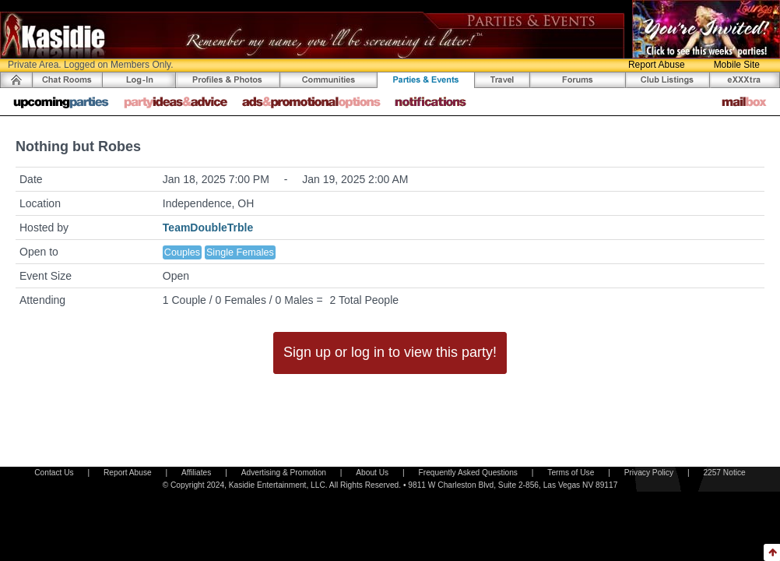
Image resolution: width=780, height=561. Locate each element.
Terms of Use (570, 472)
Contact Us (53, 472)
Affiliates (196, 472)
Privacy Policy (648, 472)
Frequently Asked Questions (468, 472)
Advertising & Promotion (283, 472)
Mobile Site (737, 64)
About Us (372, 472)
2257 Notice (724, 472)
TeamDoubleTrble (208, 227)
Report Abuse (656, 64)
